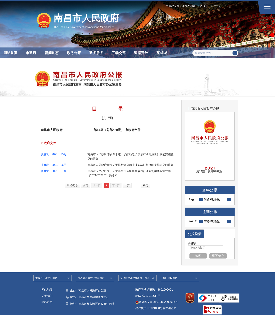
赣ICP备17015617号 (148, 295)
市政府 (31, 53)
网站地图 (47, 289)
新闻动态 (52, 53)
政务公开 (74, 53)
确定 (145, 185)
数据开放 (141, 53)
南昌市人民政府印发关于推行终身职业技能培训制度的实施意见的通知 (130, 164)
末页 (127, 185)
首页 (85, 185)
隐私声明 (47, 301)
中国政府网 (172, 6)
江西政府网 (188, 6)
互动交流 (119, 53)
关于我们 (47, 295)
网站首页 (10, 53)
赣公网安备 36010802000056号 (156, 301)
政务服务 (96, 53)
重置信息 (218, 256)
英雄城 (161, 53)
